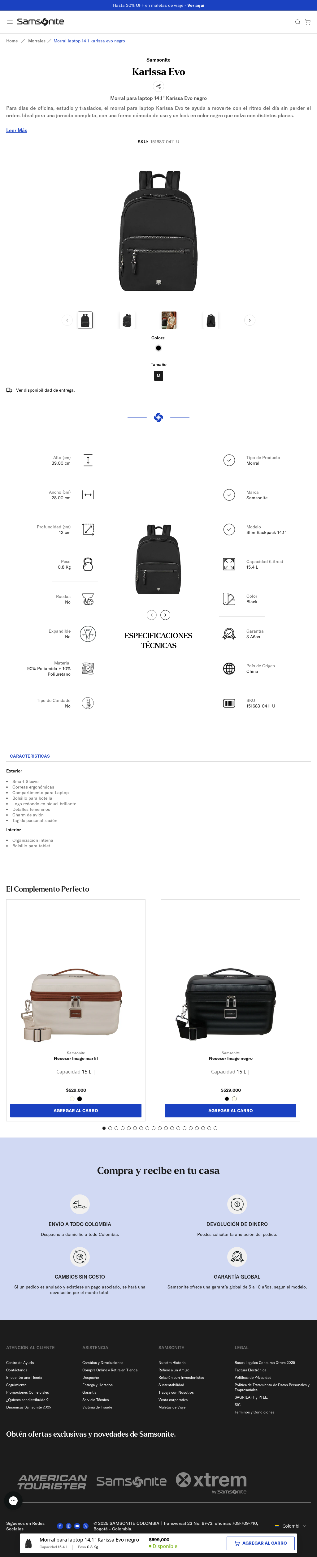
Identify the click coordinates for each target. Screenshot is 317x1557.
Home (12, 41)
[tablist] (158, 756)
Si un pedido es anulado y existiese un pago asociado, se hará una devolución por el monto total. (79, 1289)
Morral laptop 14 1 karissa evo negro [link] (89, 41)
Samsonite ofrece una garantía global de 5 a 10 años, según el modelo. (237, 1287)
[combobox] (291, 1526)
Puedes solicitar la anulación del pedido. (237, 1234)
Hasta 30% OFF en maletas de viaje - (158, 5)
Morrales (37, 41)
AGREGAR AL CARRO (76, 1110)
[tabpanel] (158, 817)
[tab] (30, 756)
